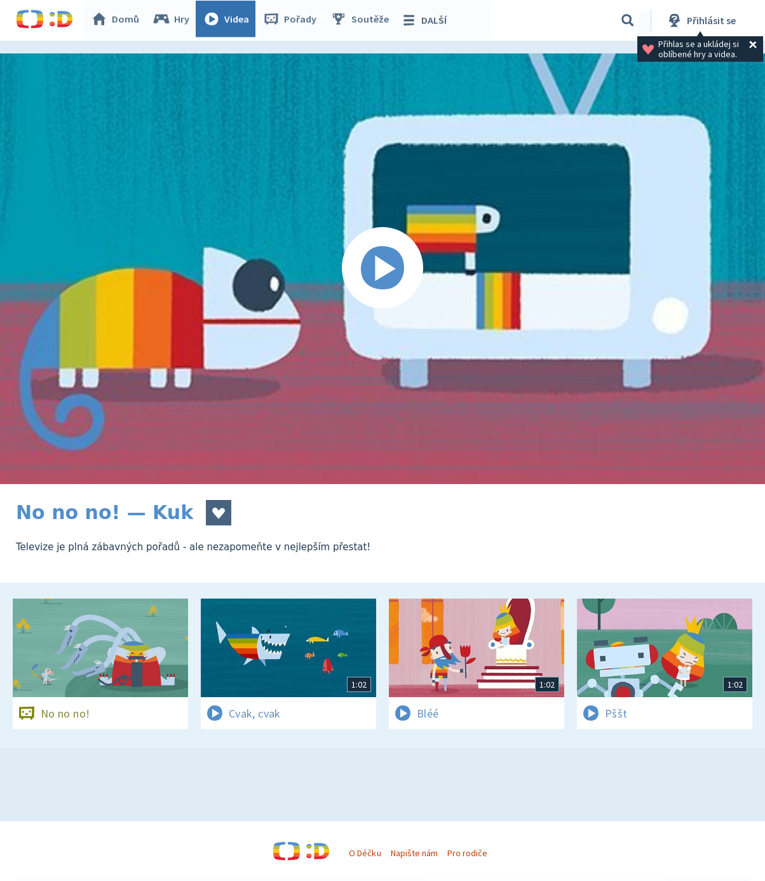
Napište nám (414, 853)
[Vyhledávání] (628, 20)
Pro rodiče (467, 853)
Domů (118, 20)
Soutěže (363, 20)
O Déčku (365, 853)
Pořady (293, 20)
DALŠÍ (426, 20)
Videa (229, 20)
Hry (174, 20)
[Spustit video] (382, 268)
